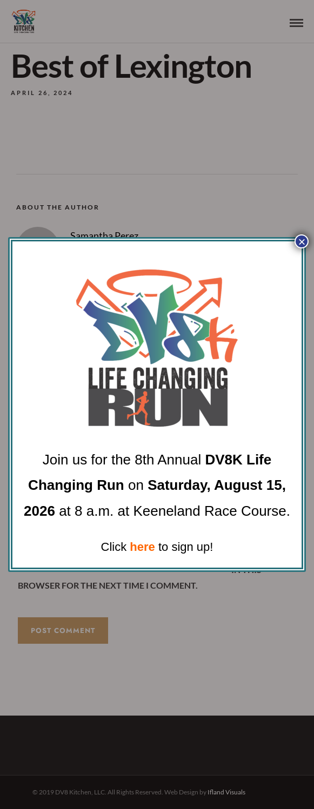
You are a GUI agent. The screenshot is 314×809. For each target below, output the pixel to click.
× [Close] (301, 241)
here (142, 547)
